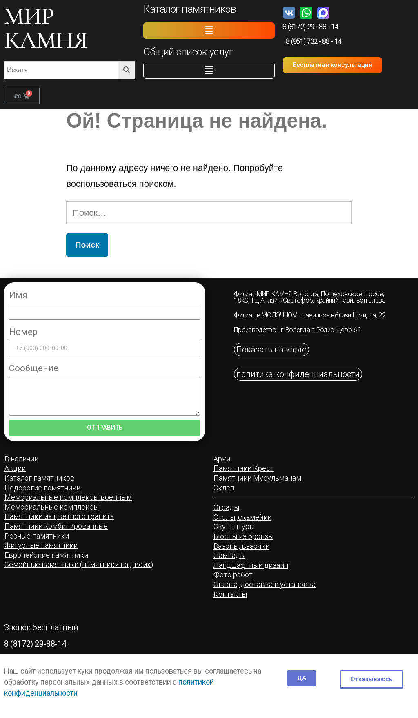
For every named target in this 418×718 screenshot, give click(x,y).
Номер (23, 332)
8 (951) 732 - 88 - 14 (314, 41)
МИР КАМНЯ (46, 28)
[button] (208, 30)
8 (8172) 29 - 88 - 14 (310, 27)
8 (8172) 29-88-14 (35, 644)
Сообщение (33, 368)
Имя (18, 295)
